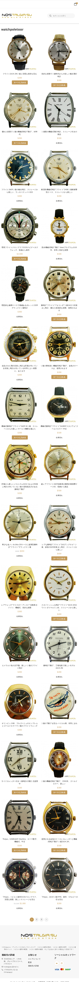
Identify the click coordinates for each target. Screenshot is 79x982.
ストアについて (34, 959)
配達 (30, 962)
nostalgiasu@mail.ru (11, 967)
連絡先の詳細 (33, 966)
